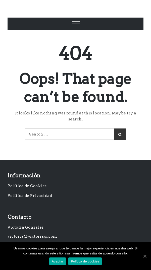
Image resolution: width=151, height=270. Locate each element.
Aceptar (58, 261)
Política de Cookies (27, 186)
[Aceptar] (144, 256)
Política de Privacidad (30, 195)
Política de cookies (85, 261)
